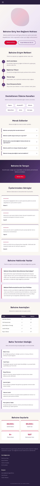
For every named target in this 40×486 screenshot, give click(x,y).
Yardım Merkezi (4, 477)
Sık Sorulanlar (4, 465)
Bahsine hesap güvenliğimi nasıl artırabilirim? (15, 153)
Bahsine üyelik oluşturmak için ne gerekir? (15, 135)
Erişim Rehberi (4, 460)
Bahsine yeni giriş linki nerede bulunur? (14, 130)
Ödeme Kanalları (5, 462)
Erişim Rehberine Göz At (26, 42)
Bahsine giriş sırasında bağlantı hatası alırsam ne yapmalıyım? (16, 141)
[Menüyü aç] (2, 2)
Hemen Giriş (20, 176)
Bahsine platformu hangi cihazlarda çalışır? (15, 148)
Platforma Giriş (11, 42)
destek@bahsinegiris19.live (7, 473)
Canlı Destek (4, 475)
